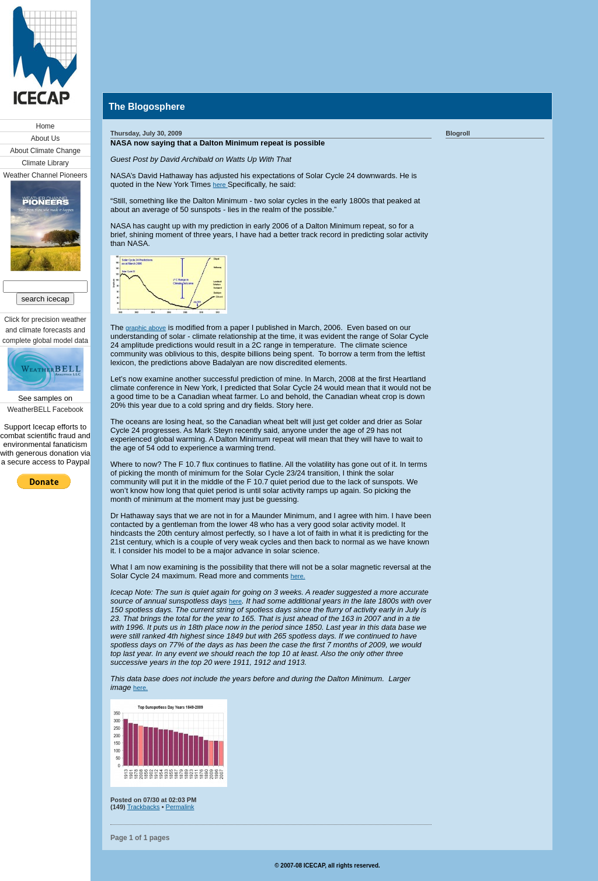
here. (298, 576)
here (220, 184)
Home (45, 126)
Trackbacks (143, 806)
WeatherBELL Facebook (45, 409)
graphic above (146, 327)
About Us (45, 138)
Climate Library (45, 163)
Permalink (180, 806)
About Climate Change (45, 151)
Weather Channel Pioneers (46, 175)
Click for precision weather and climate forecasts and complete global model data (45, 330)
